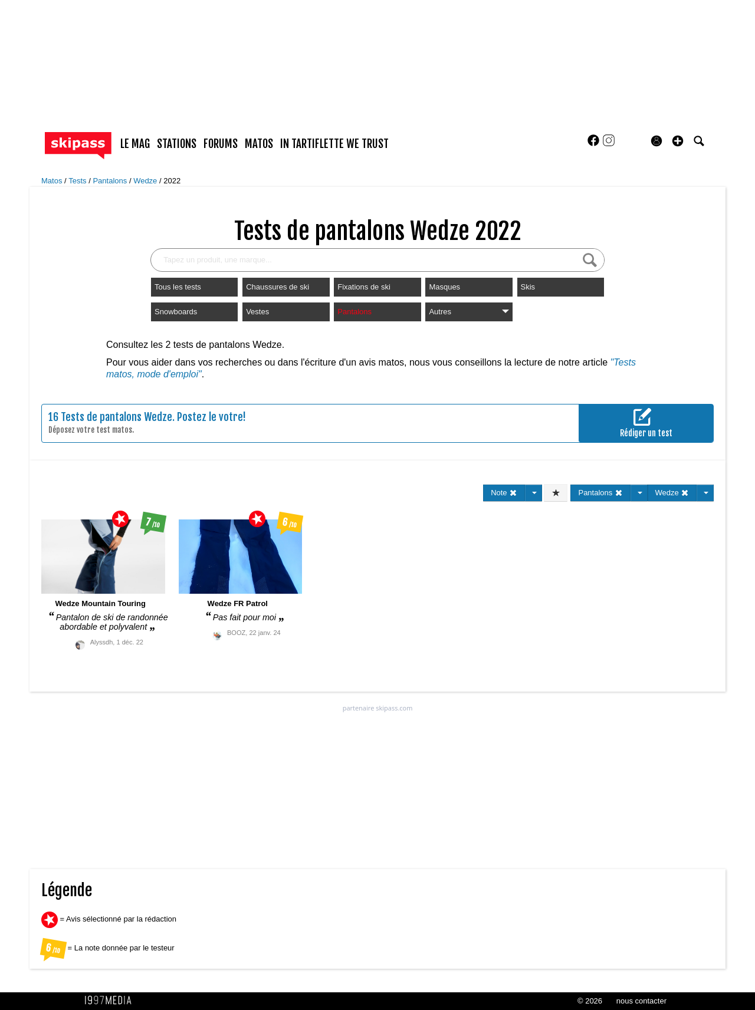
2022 (171, 180)
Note (504, 492)
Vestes (257, 311)
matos (259, 144)
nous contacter (641, 1000)
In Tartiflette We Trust (334, 144)
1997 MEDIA (111, 1000)
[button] (677, 140)
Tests (78, 180)
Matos (52, 180)
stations (176, 144)
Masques (444, 286)
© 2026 (589, 1000)
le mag (135, 144)
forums (220, 144)
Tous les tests (178, 286)
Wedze (146, 180)
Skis (528, 286)
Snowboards (176, 311)
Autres (468, 311)
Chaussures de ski (277, 286)
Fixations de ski (363, 286)
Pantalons (111, 180)
